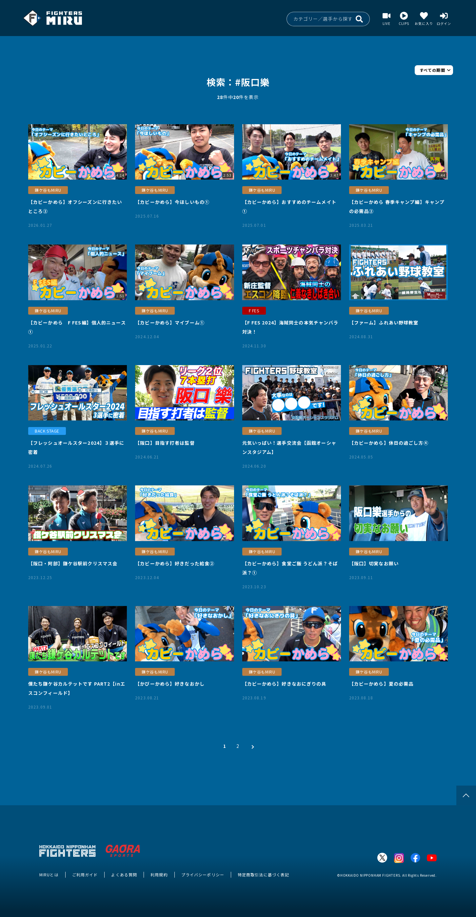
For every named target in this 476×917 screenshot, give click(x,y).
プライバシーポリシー (202, 874)
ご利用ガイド (85, 874)
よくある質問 (124, 874)
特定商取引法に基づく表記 (263, 874)
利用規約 (159, 874)
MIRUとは (49, 874)
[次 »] (251, 746)
